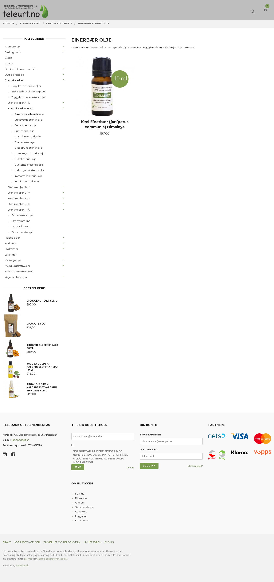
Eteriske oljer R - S (19, 203)
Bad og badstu (14, 52)
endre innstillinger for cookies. (52, 558)
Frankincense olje (25, 125)
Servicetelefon (84, 507)
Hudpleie (10, 243)
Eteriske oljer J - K (18, 187)
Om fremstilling (21, 220)
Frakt (7, 542)
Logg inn (80, 516)
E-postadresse (150, 434)
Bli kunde (81, 498)
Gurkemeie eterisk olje (29, 164)
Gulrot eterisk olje (26, 158)
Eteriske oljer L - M (19, 192)
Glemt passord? (195, 465)
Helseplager (12, 237)
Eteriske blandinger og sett (28, 91)
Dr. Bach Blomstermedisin (21, 69)
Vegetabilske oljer (16, 277)
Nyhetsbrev (92, 542)
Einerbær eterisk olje (29, 113)
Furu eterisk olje (24, 130)
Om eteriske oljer (22, 215)
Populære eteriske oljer (26, 85)
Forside (79, 493)
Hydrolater (11, 248)
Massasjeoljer (13, 260)
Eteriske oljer (14, 80)
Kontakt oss (82, 520)
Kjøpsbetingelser (27, 542)
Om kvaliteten (20, 226)
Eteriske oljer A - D (19, 102)
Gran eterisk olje (25, 142)
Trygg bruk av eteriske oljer (28, 97)
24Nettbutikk (22, 565)
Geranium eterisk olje (28, 136)
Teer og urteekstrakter (19, 271)
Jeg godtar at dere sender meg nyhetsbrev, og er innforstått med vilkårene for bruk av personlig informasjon (100, 457)
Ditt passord (149, 449)
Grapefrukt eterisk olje (28, 147)
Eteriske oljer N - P (19, 198)
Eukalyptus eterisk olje (28, 119)
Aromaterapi (12, 46)
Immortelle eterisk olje (29, 175)
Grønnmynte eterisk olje (30, 153)
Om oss (79, 502)
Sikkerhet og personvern (62, 542)
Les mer (130, 467)
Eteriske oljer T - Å (19, 209)
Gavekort (81, 511)
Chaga (9, 63)
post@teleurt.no (21, 440)
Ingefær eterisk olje (27, 181)
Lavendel (10, 254)
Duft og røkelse (14, 74)
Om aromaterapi (22, 232)
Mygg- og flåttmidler (17, 265)
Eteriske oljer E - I (20, 108)
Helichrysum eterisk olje (29, 170)
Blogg (8, 57)
